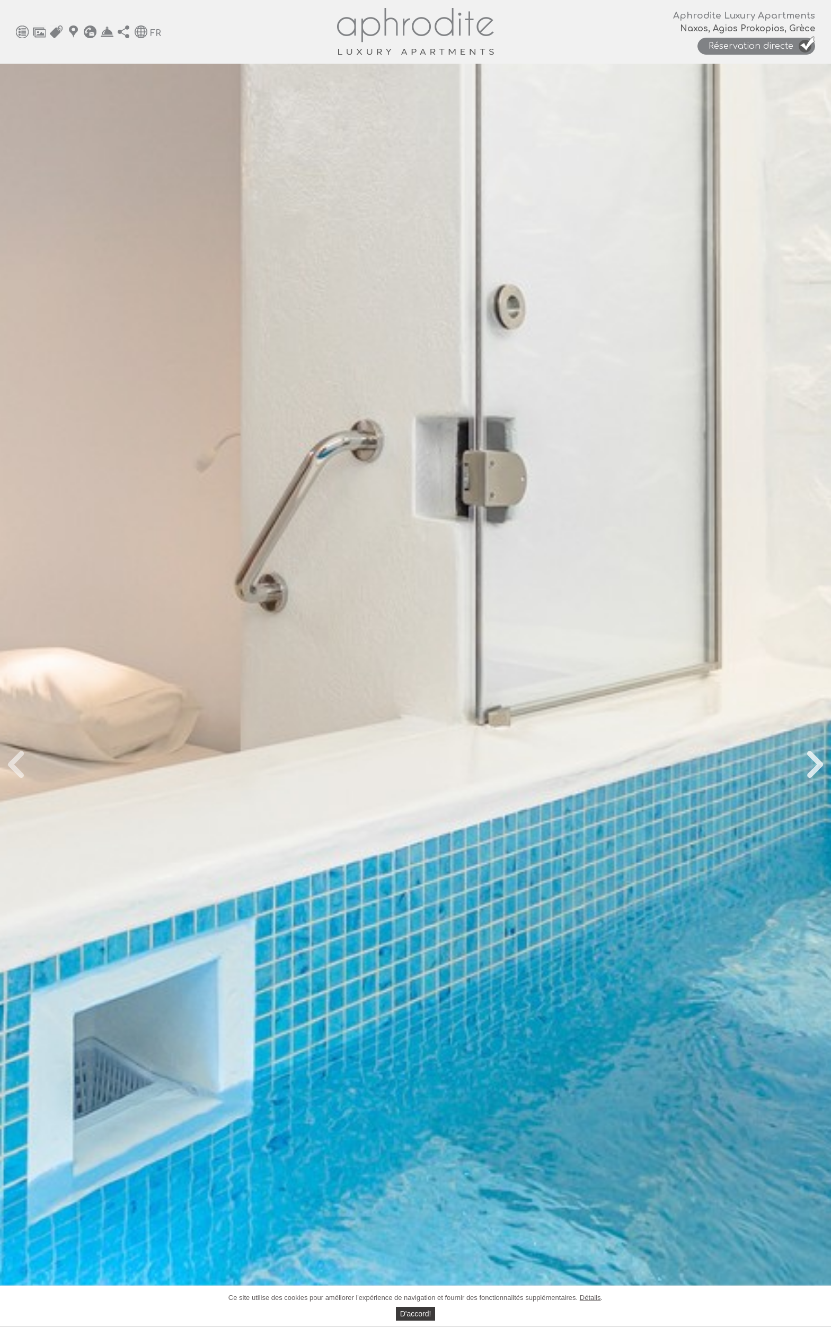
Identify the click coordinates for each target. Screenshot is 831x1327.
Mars (168, 687)
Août (321, 687)
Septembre (362, 687)
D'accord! (415, 1313)
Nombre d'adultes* (388, 960)
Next (769, 440)
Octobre (412, 687)
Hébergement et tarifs (56, 31)
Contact (90, 31)
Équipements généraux (22, 31)
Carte (73, 31)
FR (155, 33)
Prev (61, 440)
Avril (199, 687)
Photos (39, 31)
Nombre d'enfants (598, 960)
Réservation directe (107, 31)
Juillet (288, 687)
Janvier (91, 687)
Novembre (460, 687)
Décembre (512, 687)
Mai (227, 687)
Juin (255, 687)
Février (132, 687)
